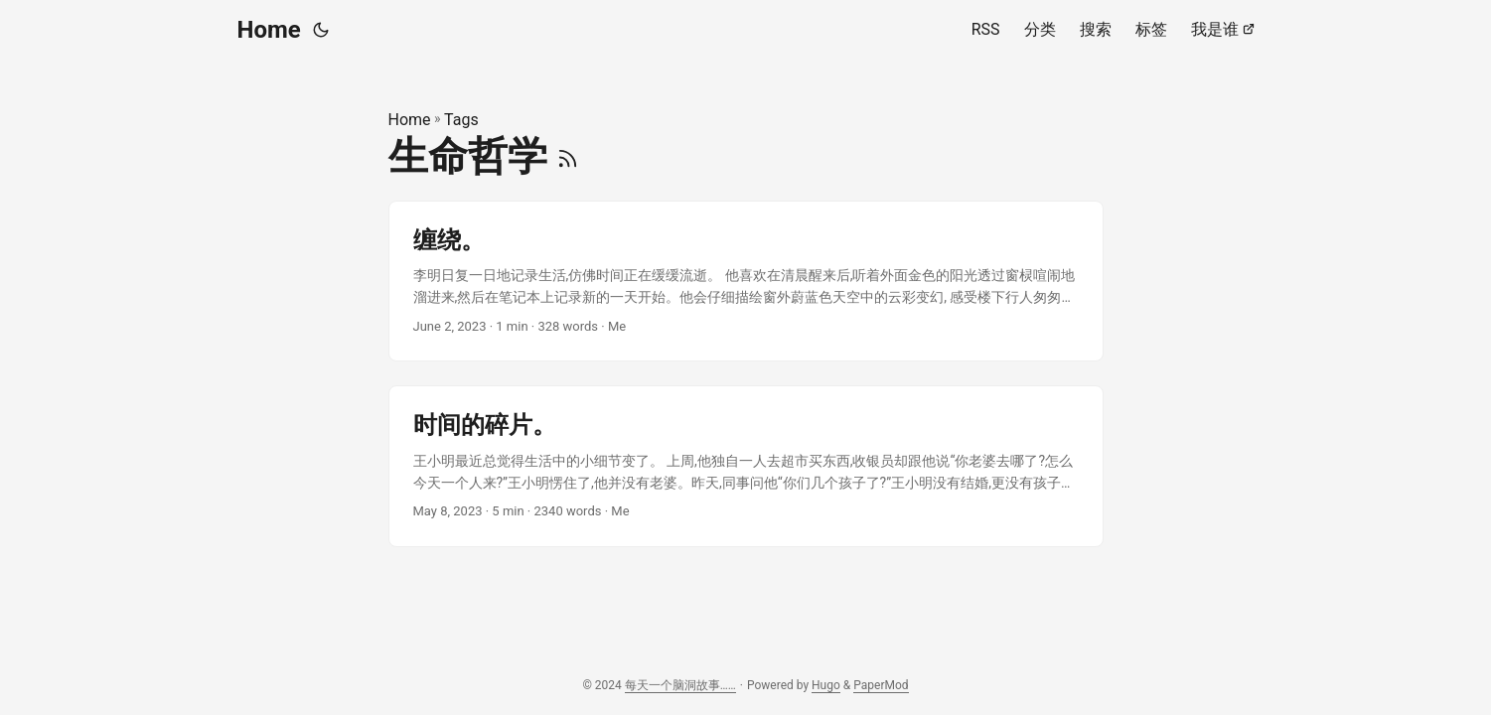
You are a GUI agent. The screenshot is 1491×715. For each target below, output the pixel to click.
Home (269, 30)
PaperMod (880, 685)
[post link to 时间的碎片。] (746, 466)
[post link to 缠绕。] (746, 281)
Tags (461, 119)
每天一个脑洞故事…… (680, 685)
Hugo (826, 685)
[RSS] (567, 156)
